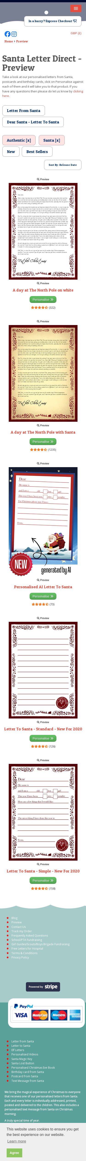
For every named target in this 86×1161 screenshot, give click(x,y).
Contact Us (18, 927)
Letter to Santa (20, 1046)
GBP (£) (76, 33)
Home (9, 41)
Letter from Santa (22, 1041)
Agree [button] (14, 1153)
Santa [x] (51, 140)
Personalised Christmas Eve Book (33, 1068)
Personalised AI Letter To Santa (43, 586)
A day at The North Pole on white (43, 290)
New (11, 151)
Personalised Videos (24, 1054)
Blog (14, 918)
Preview (22, 41)
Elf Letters (17, 1050)
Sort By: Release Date (63, 165)
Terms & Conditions (24, 953)
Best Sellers (37, 151)
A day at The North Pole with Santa (43, 432)
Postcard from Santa (24, 1076)
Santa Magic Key (21, 1059)
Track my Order (21, 931)
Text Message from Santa (27, 1081)
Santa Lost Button (22, 1063)
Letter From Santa (23, 110)
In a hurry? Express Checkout (53, 21)
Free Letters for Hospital (27, 948)
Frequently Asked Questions (29, 935)
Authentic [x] (19, 140)
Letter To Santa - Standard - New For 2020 (43, 728)
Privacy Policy (20, 957)
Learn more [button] (16, 1141)
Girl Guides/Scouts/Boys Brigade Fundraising (40, 944)
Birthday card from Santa (27, 1072)
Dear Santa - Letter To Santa (33, 122)
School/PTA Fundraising (26, 940)
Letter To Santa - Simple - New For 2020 (43, 871)
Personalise (43, 299)
